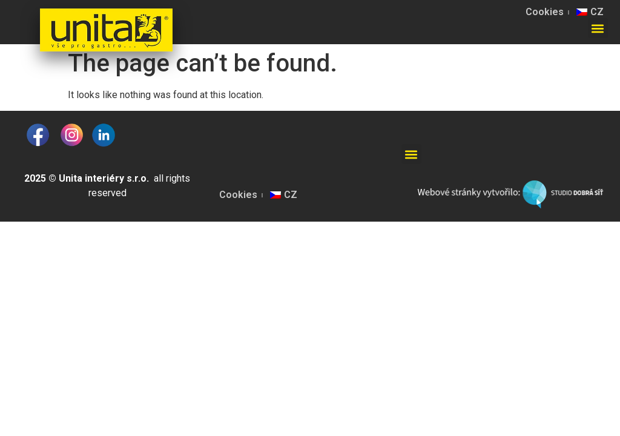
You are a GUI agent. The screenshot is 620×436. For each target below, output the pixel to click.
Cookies (545, 12)
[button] (598, 28)
